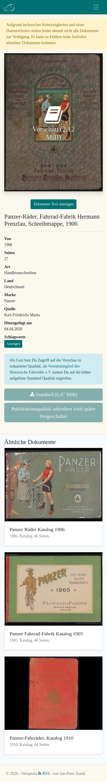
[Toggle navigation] (96, 7)
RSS (43, 773)
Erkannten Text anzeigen (53, 204)
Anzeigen (13, 344)
